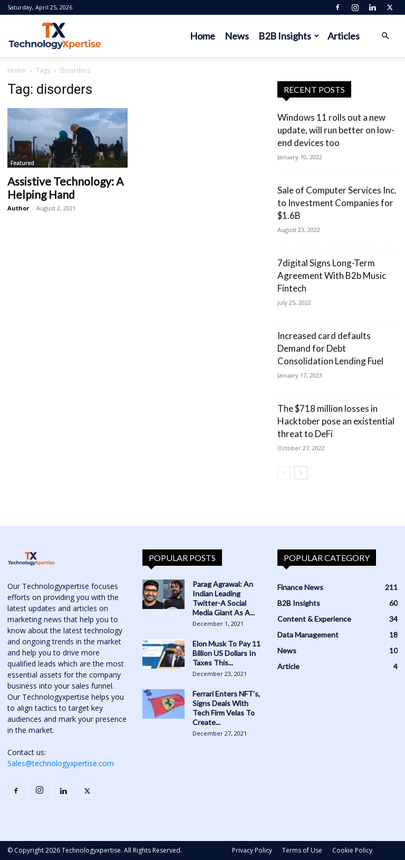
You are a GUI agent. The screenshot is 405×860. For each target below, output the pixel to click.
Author (18, 208)
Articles (343, 36)
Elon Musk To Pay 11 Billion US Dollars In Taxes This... (226, 653)
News (237, 36)
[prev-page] (284, 472)
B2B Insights (288, 36)
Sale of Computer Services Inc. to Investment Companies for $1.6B (337, 203)
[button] (385, 36)
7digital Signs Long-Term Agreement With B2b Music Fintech (331, 275)
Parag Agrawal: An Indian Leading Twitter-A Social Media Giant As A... (223, 598)
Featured (22, 163)
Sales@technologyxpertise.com (60, 763)
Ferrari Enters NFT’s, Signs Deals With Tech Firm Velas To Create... (226, 708)
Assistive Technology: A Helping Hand (65, 188)
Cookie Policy (352, 850)
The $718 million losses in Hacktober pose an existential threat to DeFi (335, 421)
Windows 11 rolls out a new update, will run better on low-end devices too (335, 130)
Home (202, 36)
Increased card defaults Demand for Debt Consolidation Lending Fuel (330, 348)
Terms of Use (302, 850)
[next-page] (300, 472)
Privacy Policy (252, 850)
